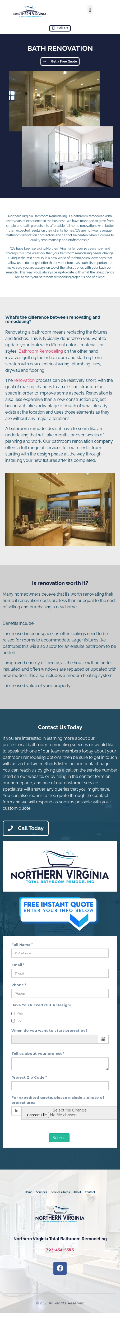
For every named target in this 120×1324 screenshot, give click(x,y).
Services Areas (60, 1192)
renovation (24, 380)
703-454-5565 (60, 1249)
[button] (90, 9)
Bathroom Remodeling (41, 351)
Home (28, 1192)
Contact (90, 1192)
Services (41, 1192)
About (77, 1192)
